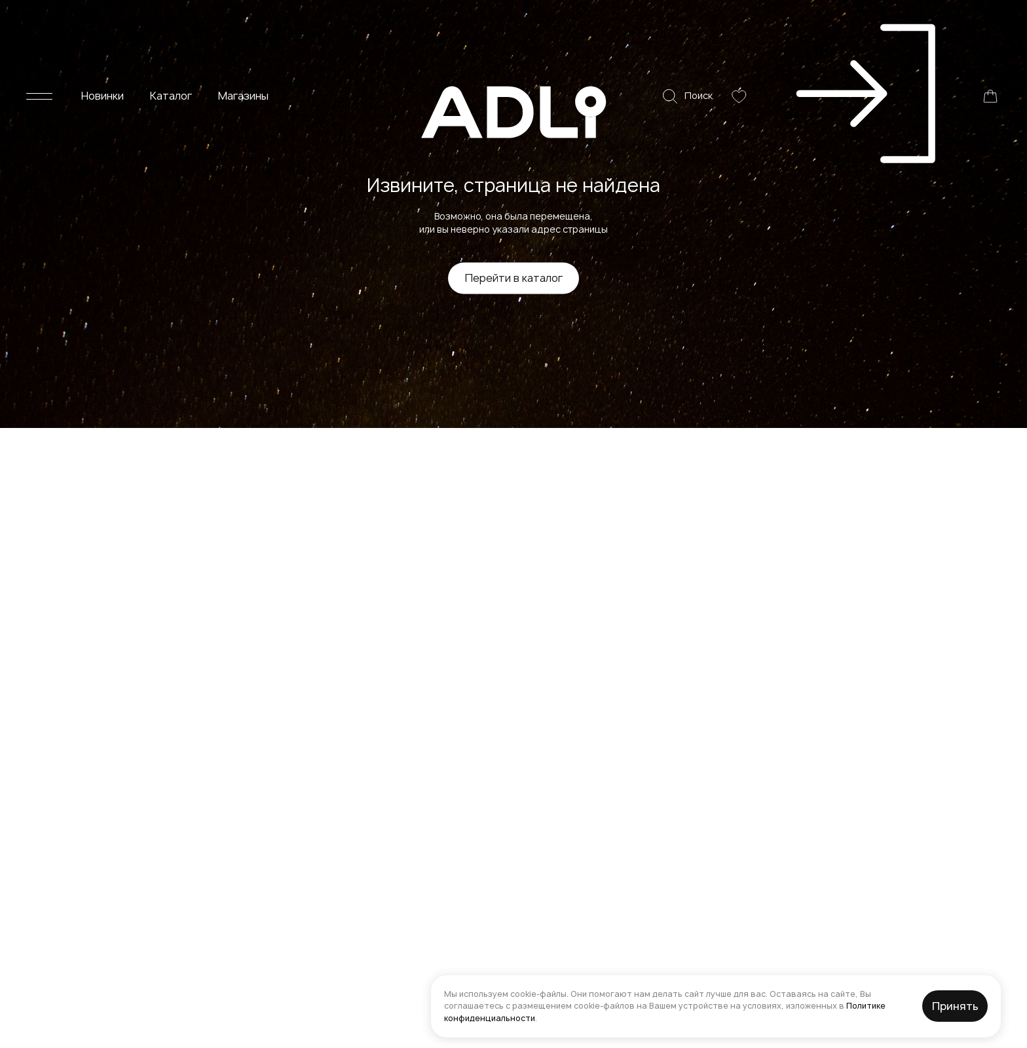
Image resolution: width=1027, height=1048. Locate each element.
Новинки (102, 19)
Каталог (171, 19)
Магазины (243, 19)
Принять (955, 1006)
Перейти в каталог (514, 278)
